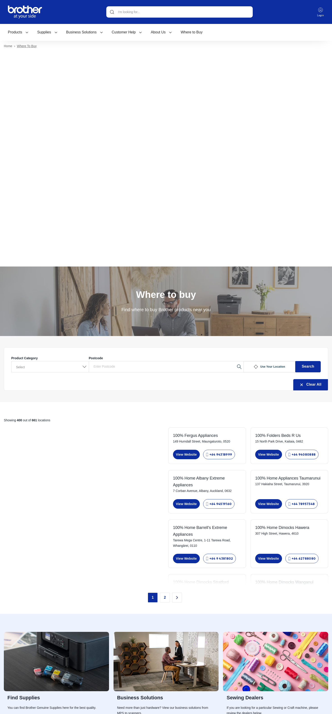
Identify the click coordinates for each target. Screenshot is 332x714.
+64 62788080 (302, 559)
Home (8, 47)
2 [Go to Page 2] (165, 598)
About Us (161, 32)
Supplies (47, 32)
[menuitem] (18, 32)
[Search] (179, 12)
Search (308, 367)
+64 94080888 (302, 455)
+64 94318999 (219, 455)
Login (320, 12)
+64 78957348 (301, 505)
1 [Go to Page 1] (153, 598)
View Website (186, 455)
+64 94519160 (219, 505)
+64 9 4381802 (219, 559)
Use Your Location (269, 367)
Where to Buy (191, 32)
